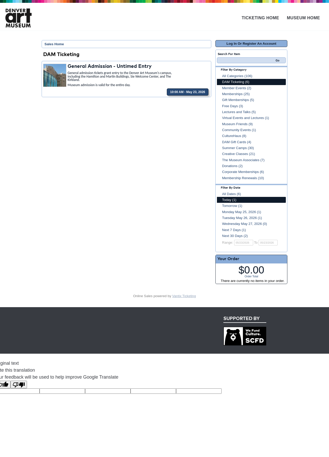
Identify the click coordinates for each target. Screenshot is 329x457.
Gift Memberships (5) (238, 100)
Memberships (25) (236, 94)
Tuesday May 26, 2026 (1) (242, 218)
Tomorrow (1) (232, 206)
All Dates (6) (231, 194)
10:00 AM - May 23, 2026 (187, 92)
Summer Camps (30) (238, 148)
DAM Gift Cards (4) (236, 142)
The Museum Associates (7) (243, 160)
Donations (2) (232, 166)
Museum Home (303, 18)
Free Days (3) (232, 106)
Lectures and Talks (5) (239, 112)
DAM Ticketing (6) (235, 82)
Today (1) (229, 200)
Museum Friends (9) (237, 124)
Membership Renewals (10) (243, 178)
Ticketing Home (260, 18)
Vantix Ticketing (184, 296)
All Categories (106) (237, 76)
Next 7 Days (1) (234, 230)
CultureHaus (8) (234, 136)
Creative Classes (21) (238, 154)
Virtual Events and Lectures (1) (245, 118)
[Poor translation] (19, 384)
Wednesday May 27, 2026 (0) (244, 224)
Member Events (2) (236, 88)
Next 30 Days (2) (235, 236)
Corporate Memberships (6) (243, 172)
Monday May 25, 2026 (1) (241, 212)
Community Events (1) (239, 130)
